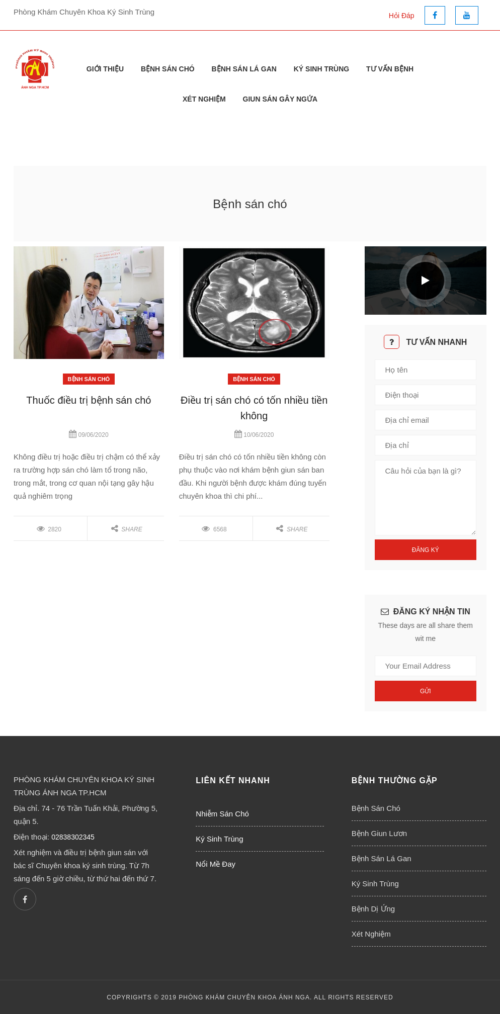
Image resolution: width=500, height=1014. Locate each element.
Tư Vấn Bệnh (389, 69)
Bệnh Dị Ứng (373, 908)
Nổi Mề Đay (215, 864)
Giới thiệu (105, 69)
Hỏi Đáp (401, 16)
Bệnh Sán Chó (168, 69)
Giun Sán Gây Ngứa (280, 99)
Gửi (425, 691)
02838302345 (73, 837)
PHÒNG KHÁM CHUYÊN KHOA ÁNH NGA (244, 997)
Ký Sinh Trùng (321, 69)
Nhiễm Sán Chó (222, 813)
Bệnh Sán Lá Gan (244, 69)
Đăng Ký (425, 550)
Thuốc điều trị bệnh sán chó (88, 400)
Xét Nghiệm (204, 99)
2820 (49, 529)
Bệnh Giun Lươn (379, 833)
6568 (214, 529)
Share (126, 529)
